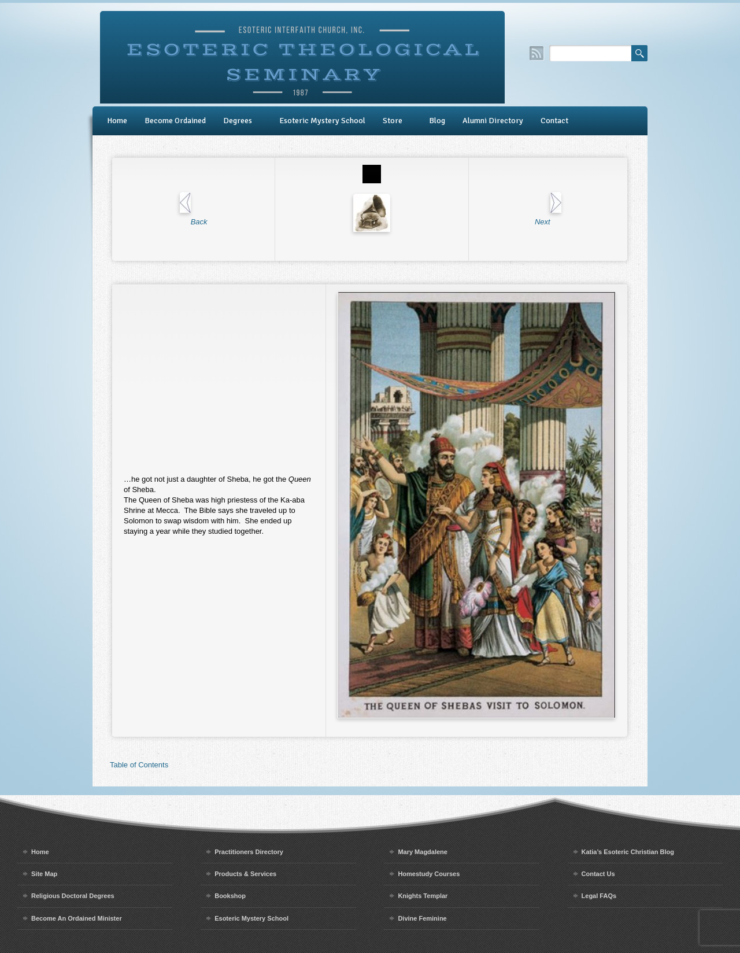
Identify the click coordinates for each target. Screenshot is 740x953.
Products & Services (245, 873)
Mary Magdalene (422, 851)
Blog (437, 120)
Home (117, 120)
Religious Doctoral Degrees (72, 895)
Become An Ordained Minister (76, 918)
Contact (554, 120)
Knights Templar (422, 895)
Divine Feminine (422, 918)
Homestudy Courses (429, 873)
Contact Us (598, 873)
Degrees (237, 120)
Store (392, 120)
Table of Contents (139, 764)
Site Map (44, 873)
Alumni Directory (492, 120)
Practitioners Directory (248, 851)
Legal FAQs (599, 895)
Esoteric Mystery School (322, 120)
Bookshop (230, 895)
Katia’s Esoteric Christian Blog (628, 851)
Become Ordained (175, 120)
